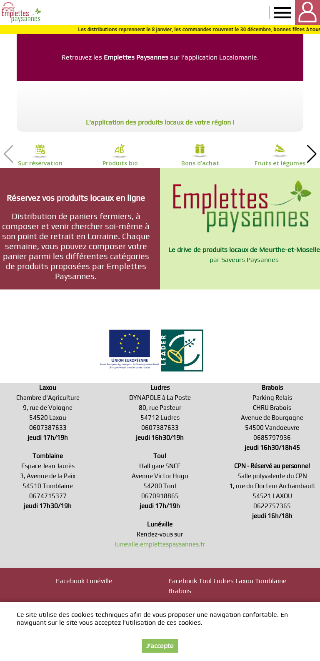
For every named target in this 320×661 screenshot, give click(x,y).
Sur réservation (40, 163)
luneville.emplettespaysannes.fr (160, 544)
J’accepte (160, 646)
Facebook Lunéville (84, 581)
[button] (311, 154)
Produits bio (120, 163)
